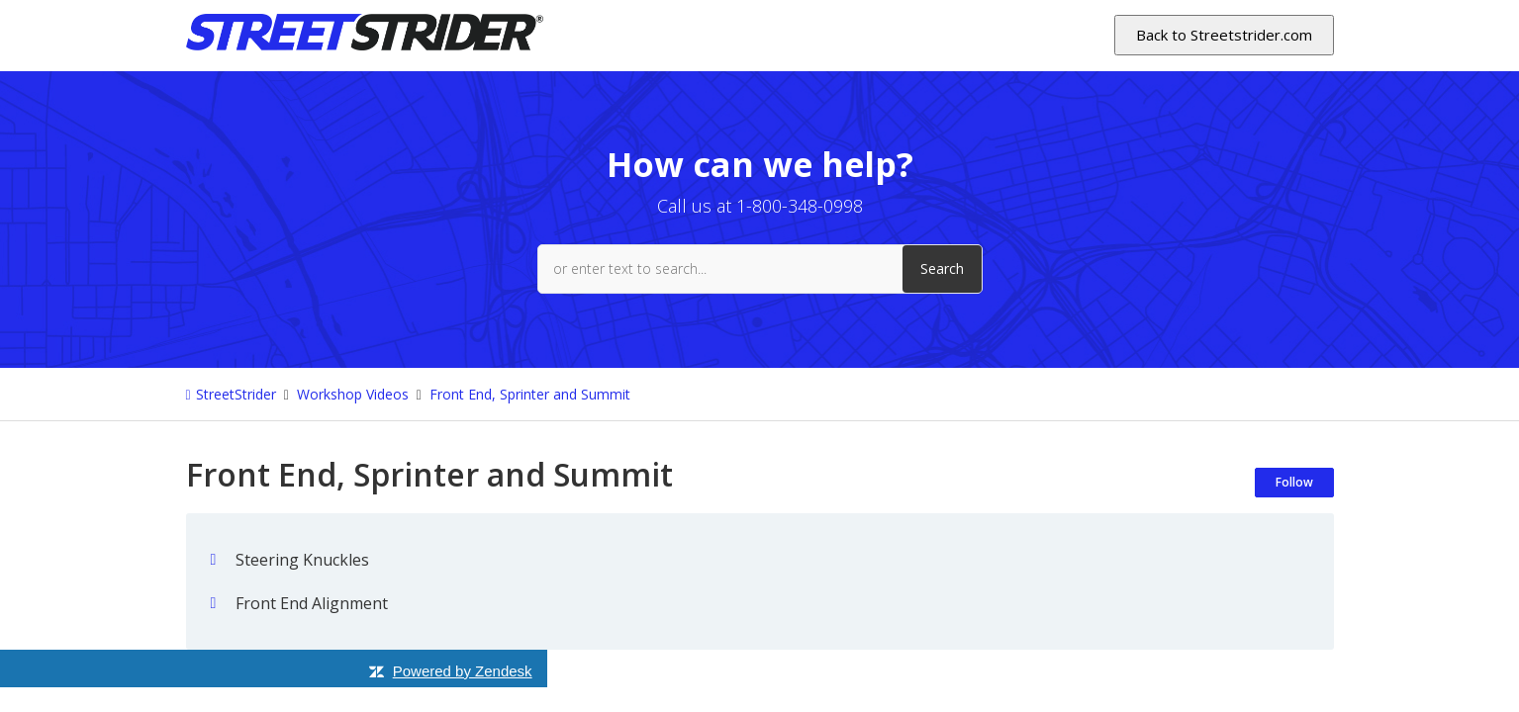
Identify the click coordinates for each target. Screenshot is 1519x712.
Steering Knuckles (302, 560)
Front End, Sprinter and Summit (529, 394)
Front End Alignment (312, 603)
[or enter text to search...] (760, 269)
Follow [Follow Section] (1294, 482)
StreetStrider (236, 394)
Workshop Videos (353, 394)
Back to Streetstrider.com (1224, 34)
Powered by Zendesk (462, 671)
